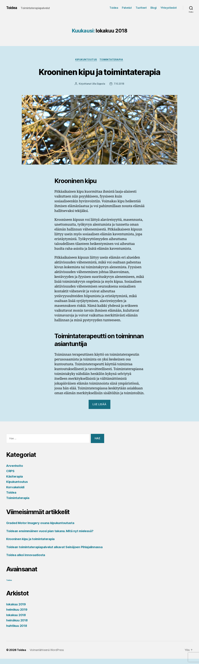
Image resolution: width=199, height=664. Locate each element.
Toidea (12, 8)
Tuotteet (141, 7)
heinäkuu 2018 (17, 625)
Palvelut (127, 7)
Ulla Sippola (98, 84)
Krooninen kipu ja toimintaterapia (99, 72)
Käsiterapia (15, 477)
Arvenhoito (15, 466)
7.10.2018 (119, 84)
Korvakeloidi (16, 487)
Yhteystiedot (168, 7)
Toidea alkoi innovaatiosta (26, 560)
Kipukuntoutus (86, 59)
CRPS (10, 471)
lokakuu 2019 (16, 609)
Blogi (153, 7)
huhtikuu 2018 (17, 631)
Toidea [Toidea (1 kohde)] (9, 585)
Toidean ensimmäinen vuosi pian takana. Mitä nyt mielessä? (52, 531)
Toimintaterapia (112, 59)
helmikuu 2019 (17, 615)
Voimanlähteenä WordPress (47, 655)
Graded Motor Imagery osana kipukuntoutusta (42, 523)
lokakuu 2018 (16, 620)
